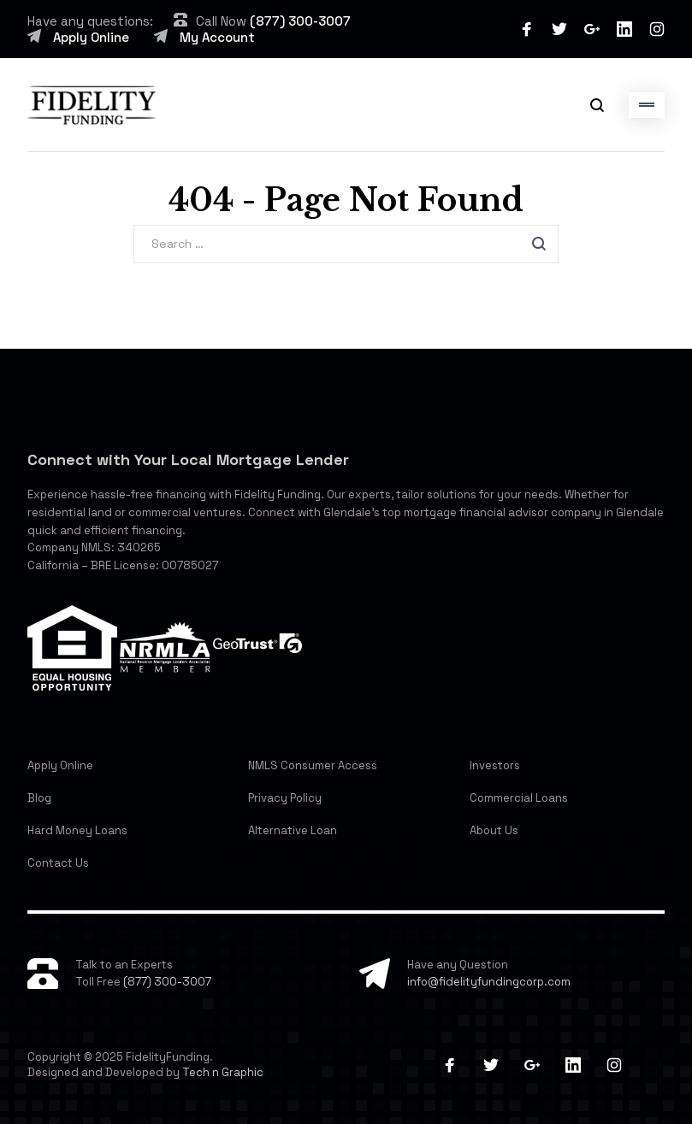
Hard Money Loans (77, 830)
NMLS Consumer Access (312, 765)
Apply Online (91, 37)
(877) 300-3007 (300, 21)
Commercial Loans (519, 798)
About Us (494, 830)
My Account (217, 37)
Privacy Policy (285, 798)
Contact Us (58, 863)
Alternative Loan (292, 830)
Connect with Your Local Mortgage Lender (188, 459)
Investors (495, 765)
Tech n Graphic (222, 1072)
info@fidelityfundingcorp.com (489, 981)
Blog (39, 798)
